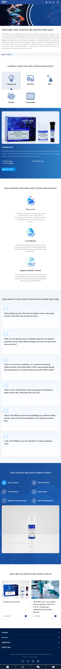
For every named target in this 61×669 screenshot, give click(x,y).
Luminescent (7, 147)
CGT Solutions (10, 492)
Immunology (39, 492)
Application (30, 642)
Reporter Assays (8, 161)
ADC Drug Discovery (42, 501)
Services (30, 637)
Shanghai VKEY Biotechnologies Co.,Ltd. (28, 654)
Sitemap (25, 657)
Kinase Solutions (10, 483)
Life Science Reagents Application (30, 473)
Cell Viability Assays (38, 161)
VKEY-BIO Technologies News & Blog (30, 574)
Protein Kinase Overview (11, 602)
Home (3, 54)
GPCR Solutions (41, 483)
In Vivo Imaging (8, 163)
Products (9, 54)
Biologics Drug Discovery (14, 501)
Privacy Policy (33, 657)
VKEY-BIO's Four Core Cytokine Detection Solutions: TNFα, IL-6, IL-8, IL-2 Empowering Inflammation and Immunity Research (44, 607)
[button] (59, 600)
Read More (8, 169)
